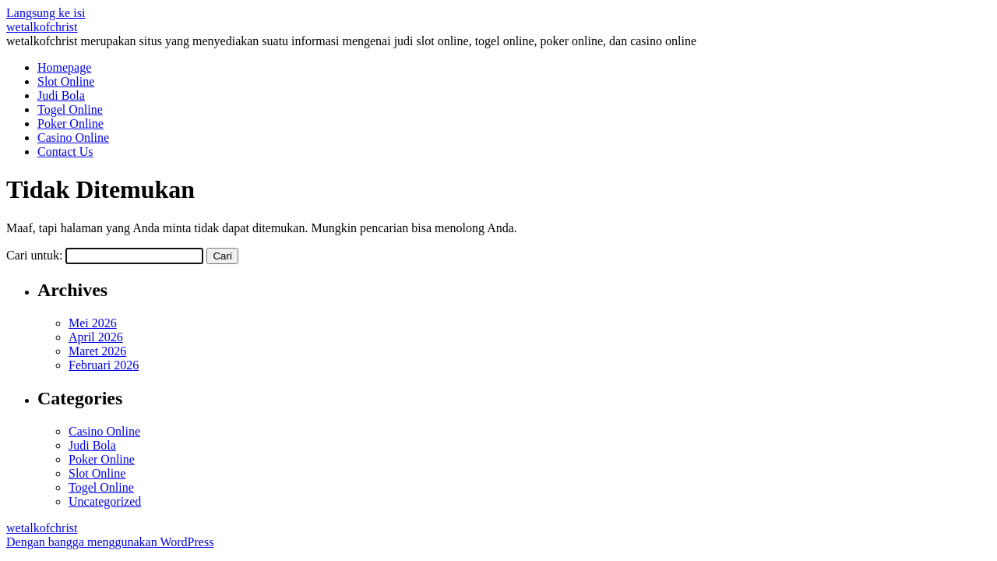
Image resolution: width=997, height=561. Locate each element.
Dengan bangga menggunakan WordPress (109, 542)
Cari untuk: (34, 255)
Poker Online (70, 123)
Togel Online (70, 109)
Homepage (64, 67)
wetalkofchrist (42, 27)
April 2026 (96, 337)
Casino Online (73, 137)
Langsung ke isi (45, 12)
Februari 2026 (104, 365)
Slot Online (65, 81)
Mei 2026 (93, 323)
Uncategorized (105, 501)
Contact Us (65, 151)
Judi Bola (61, 95)
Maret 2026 (97, 351)
